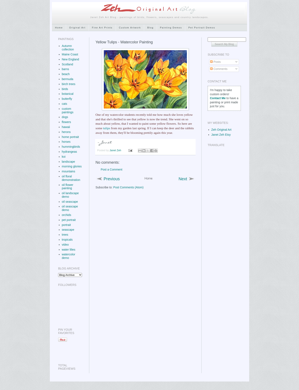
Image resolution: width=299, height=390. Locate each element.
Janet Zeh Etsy (221, 134)
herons (66, 132)
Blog (150, 27)
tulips (106, 128)
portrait (66, 225)
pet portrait (69, 220)
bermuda (67, 79)
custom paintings (68, 110)
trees (65, 234)
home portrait (70, 137)
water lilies (68, 249)
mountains (68, 171)
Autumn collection (68, 47)
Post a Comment (111, 169)
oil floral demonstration (71, 178)
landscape (68, 161)
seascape (68, 229)
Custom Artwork (130, 27)
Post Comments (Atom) (128, 187)
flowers (66, 122)
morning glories (72, 166)
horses (66, 141)
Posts (215, 61)
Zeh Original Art (221, 129)
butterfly (67, 98)
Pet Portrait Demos (201, 27)
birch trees (68, 84)
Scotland (67, 64)
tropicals (67, 239)
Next (183, 179)
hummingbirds (71, 146)
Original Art (77, 27)
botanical (68, 93)
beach (66, 74)
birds (65, 89)
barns (65, 69)
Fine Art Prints (102, 27)
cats (64, 103)
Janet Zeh (116, 150)
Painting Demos (171, 27)
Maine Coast (70, 54)
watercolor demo (68, 256)
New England (70, 59)
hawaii (66, 127)
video (65, 244)
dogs (65, 117)
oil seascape (70, 201)
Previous (112, 179)
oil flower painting (67, 186)
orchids (66, 215)
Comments (219, 69)
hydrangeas (69, 151)
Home (59, 27)
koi (64, 156)
